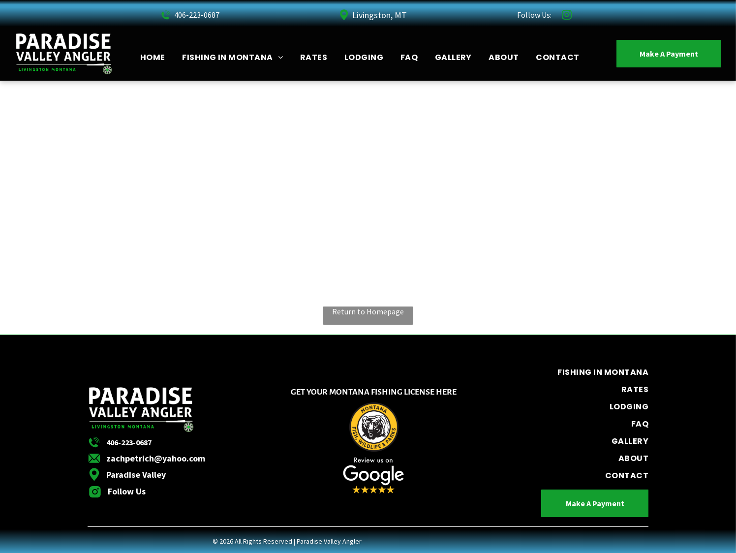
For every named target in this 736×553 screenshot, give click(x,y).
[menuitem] (153, 57)
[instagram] (566, 16)
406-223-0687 (196, 15)
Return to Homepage (368, 311)
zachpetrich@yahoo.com (155, 458)
